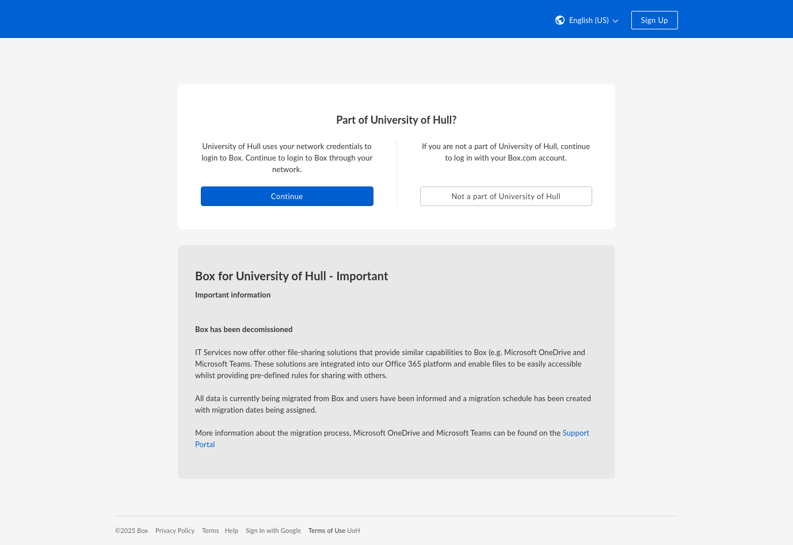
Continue (287, 196)
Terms (210, 530)
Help (231, 530)
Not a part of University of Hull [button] (506, 196)
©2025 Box (131, 530)
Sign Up (654, 20)
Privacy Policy (175, 530)
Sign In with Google (273, 530)
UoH (353, 530)
